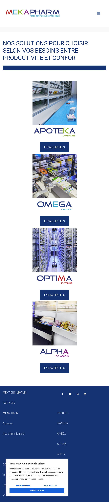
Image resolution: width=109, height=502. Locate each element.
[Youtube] (70, 394)
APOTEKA (62, 423)
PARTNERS (9, 402)
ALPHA (61, 454)
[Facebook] (62, 394)
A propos (8, 423)
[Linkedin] (85, 394)
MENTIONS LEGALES (15, 392)
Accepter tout (37, 490)
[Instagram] (77, 394)
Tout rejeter (50, 485)
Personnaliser (23, 485)
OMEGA (61, 433)
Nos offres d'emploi (14, 433)
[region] (37, 477)
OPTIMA (61, 444)
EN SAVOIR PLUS (54, 147)
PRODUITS (63, 413)
